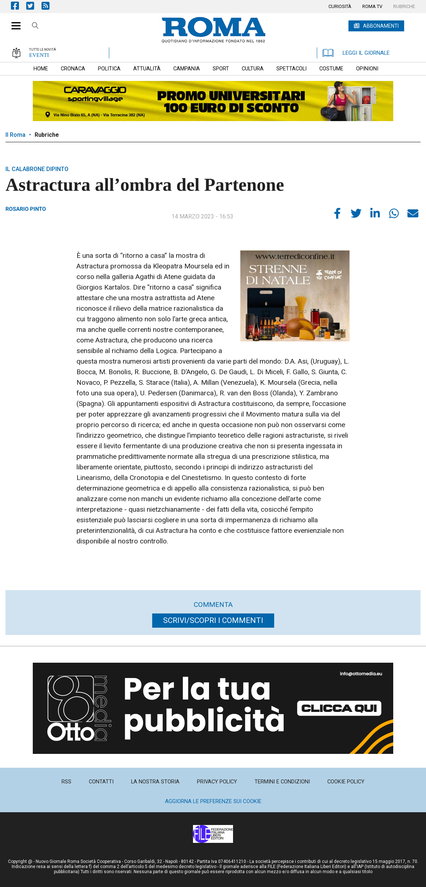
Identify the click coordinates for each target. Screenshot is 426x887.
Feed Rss (49, 5)
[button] (13, 22)
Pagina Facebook (18, 5)
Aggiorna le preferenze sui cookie (213, 801)
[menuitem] (340, 6)
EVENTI (39, 55)
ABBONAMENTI (381, 26)
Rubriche (47, 134)
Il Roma (15, 134)
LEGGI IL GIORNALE (356, 52)
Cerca (35, 26)
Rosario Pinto (25, 209)
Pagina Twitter (34, 5)
